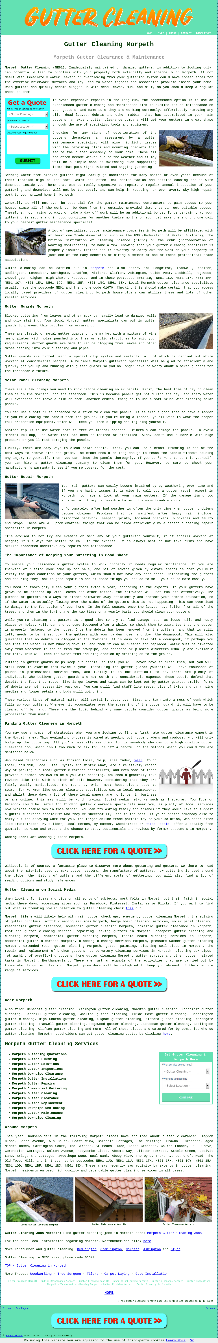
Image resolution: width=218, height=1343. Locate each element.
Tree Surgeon (69, 1274)
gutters (59, 137)
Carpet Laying (117, 1274)
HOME (149, 33)
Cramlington (111, 1249)
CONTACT (186, 33)
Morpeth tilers (18, 916)
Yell (138, 760)
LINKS (160, 33)
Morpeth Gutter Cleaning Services (51, 1044)
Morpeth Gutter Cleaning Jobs (174, 1233)
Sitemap (7, 1308)
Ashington (152, 1249)
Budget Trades (14, 1335)
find (19, 1009)
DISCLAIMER (203, 33)
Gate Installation (152, 1274)
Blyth (175, 1249)
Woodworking (41, 1274)
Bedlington (87, 1249)
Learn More (176, 1340)
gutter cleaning (76, 292)
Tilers (93, 1274)
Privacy (210, 1308)
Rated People (157, 824)
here (167, 1034)
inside (185, 82)
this (130, 908)
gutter (111, 203)
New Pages (22, 1308)
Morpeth (97, 268)
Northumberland (55, 960)
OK (192, 1340)
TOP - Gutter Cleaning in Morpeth (36, 1265)
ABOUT (172, 33)
